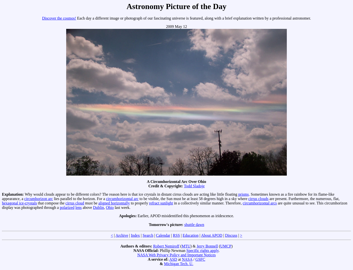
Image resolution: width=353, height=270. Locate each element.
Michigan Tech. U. (178, 264)
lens (78, 207)
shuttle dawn (194, 225)
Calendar (163, 235)
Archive (121, 235)
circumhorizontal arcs (260, 203)
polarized (67, 207)
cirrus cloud (74, 203)
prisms (243, 194)
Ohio (110, 207)
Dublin (98, 207)
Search (148, 235)
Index (135, 235)
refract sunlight (161, 203)
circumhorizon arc (38, 199)
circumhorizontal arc (122, 199)
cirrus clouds (258, 199)
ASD (173, 259)
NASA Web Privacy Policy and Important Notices (176, 255)
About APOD (211, 235)
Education (191, 235)
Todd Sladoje (194, 186)
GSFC (200, 259)
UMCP (225, 246)
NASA (187, 259)
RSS (176, 235)
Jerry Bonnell (207, 246)
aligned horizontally (114, 203)
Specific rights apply (202, 250)
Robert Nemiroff (166, 246)
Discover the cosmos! (59, 18)
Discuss (231, 235)
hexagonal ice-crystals (19, 203)
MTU (186, 246)
